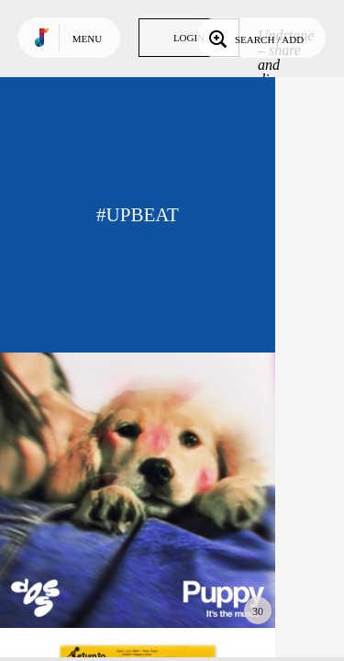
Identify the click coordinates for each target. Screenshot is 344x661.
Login (189, 37)
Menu (87, 38)
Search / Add (254, 38)
